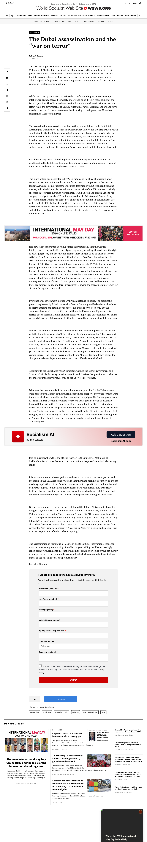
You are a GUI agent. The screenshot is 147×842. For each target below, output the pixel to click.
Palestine (75, 712)
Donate (110, 21)
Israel (103, 712)
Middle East (47, 712)
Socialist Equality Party (63, 21)
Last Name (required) (48, 599)
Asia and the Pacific (61, 712)
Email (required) (46, 610)
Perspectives (34, 712)
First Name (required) (48, 588)
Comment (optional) (47, 652)
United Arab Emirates (90, 712)
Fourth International (42, 21)
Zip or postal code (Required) (52, 631)
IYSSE (77, 21)
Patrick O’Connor (36, 56)
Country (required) (47, 641)
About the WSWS (88, 21)
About (135, 3)
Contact (128, 3)
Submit (73, 680)
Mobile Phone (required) (49, 620)
